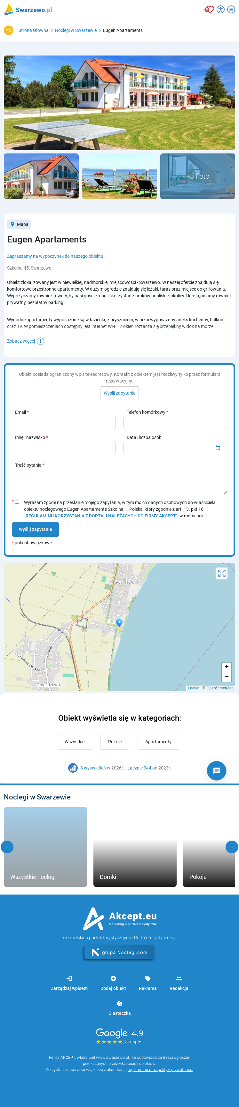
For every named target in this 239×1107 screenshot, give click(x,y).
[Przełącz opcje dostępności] (221, 9)
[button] (7, 847)
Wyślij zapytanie (35, 529)
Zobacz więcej (21, 341)
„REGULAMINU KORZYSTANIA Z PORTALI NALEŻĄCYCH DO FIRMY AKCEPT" (101, 515)
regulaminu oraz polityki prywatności (160, 1069)
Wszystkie (74, 741)
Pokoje (115, 741)
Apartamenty (158, 741)
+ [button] (227, 667)
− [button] (227, 677)
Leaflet (193, 688)
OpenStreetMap (220, 688)
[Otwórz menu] (231, 9)
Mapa (19, 224)
